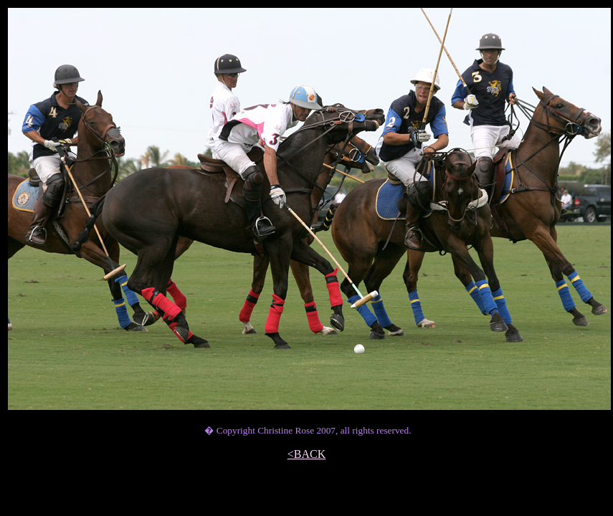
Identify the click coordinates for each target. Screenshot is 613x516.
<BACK (306, 454)
